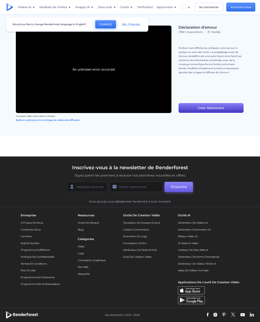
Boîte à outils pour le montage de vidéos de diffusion (48, 120)
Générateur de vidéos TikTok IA (197, 263)
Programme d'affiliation (35, 249)
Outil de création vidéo (137, 256)
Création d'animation (136, 229)
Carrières (26, 236)
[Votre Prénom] (87, 187)
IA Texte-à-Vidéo (188, 243)
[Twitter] (233, 315)
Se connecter (209, 7)
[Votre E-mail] (136, 187)
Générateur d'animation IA (194, 229)
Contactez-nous (31, 229)
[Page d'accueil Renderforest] (9, 7)
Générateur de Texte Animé (140, 249)
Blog (80, 229)
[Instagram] (215, 315)
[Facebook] (208, 315)
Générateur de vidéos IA (193, 222)
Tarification (145, 7)
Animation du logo (135, 236)
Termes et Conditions (34, 263)
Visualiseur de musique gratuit (141, 222)
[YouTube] (242, 315)
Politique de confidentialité (37, 256)
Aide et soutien (30, 243)
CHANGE (105, 24)
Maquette (84, 273)
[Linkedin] (252, 315)
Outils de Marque (88, 222)
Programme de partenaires (38, 277)
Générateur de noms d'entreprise (198, 256)
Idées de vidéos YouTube (193, 270)
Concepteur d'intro (135, 243)
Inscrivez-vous (241, 7)
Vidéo (81, 246)
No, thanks (131, 24)
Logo (81, 253)
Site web (83, 266)
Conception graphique (92, 260)
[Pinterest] (224, 315)
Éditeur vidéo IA (188, 236)
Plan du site (28, 270)
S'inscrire (179, 187)
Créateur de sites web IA (193, 249)
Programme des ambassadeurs (40, 283)
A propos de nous (32, 222)
